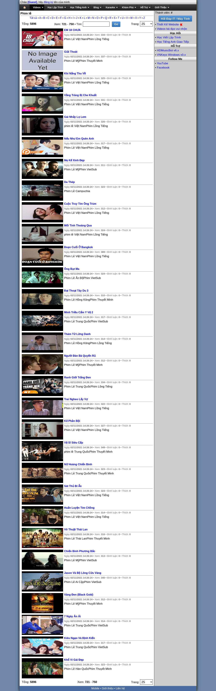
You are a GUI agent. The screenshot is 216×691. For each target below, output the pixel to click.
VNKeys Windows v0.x (171, 54)
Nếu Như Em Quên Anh (79, 138)
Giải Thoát (70, 51)
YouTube (162, 63)
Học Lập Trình (55, 7)
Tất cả (33, 17)
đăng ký (48, 2)
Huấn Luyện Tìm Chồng (79, 507)
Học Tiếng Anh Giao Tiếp (173, 41)
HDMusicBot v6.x (168, 50)
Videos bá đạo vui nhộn (172, 28)
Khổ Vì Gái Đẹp (74, 659)
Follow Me (175, 59)
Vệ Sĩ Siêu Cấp (73, 442)
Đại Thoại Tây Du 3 (76, 290)
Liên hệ (120, 688)
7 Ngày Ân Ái (72, 616)
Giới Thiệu (160, 7)
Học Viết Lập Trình (169, 37)
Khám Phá (127, 7)
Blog (96, 7)
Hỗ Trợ (144, 7)
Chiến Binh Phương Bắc (79, 551)
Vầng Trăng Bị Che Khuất (80, 95)
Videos (37, 7)
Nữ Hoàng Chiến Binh (78, 464)
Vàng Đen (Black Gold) (78, 594)
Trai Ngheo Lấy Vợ (76, 399)
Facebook (163, 67)
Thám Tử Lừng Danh (77, 334)
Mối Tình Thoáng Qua (78, 225)
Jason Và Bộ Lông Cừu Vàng (82, 572)
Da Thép (69, 182)
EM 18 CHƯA (72, 30)
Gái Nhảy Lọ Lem (75, 116)
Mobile (95, 688)
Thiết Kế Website (170, 24)
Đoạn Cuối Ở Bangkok (78, 247)
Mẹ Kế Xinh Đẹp (74, 160)
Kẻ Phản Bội (72, 420)
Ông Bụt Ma (71, 268)
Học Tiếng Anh (78, 7)
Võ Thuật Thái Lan (76, 529)
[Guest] (32, 2)
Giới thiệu (107, 688)
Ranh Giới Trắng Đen (77, 377)
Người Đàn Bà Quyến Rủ (80, 355)
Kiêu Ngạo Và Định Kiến (79, 638)
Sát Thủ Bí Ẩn (73, 486)
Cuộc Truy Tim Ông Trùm (80, 203)
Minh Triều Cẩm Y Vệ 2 (78, 312)
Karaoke (110, 7)
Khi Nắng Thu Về (75, 73)
